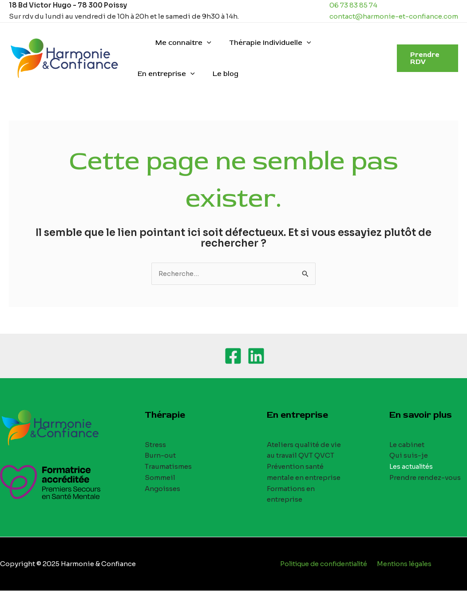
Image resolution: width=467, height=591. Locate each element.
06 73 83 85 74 (353, 5)
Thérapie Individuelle (261, 42)
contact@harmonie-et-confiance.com (393, 16)
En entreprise (344, 42)
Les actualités (412, 467)
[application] (201, 42)
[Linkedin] (256, 356)
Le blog (149, 73)
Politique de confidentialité (323, 564)
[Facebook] (233, 356)
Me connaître (178, 42)
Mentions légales (406, 564)
